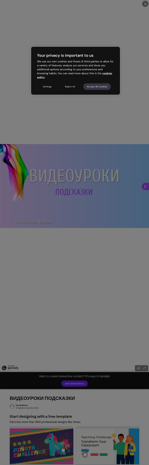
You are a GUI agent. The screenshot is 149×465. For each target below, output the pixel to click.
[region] (75, 70)
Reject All (70, 86)
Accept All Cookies (97, 86)
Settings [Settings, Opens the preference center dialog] (47, 86)
